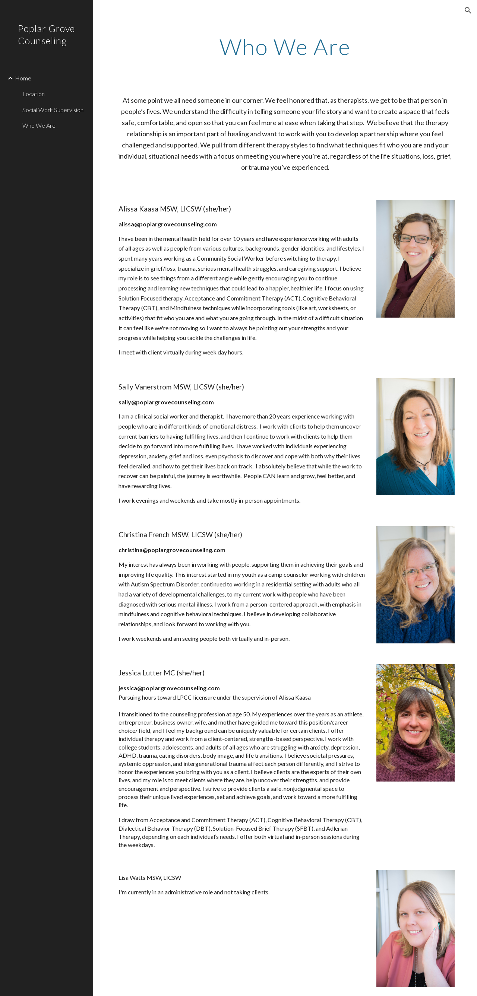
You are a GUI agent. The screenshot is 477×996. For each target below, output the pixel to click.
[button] (468, 10)
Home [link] (23, 78)
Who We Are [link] (39, 125)
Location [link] (33, 93)
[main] (285, 46)
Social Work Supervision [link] (52, 109)
